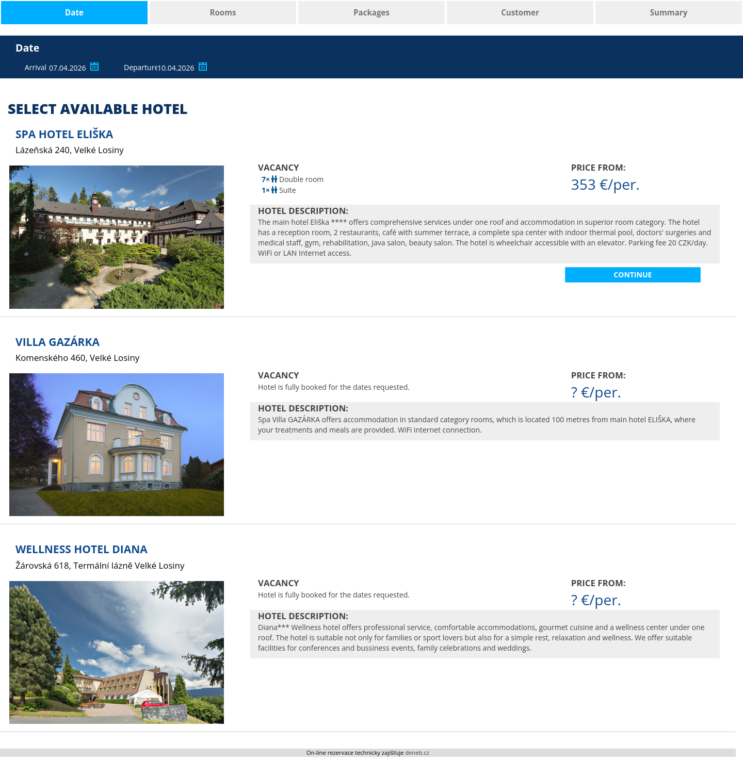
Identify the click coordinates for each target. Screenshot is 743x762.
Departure (139, 67)
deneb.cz (417, 752)
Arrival (35, 67)
